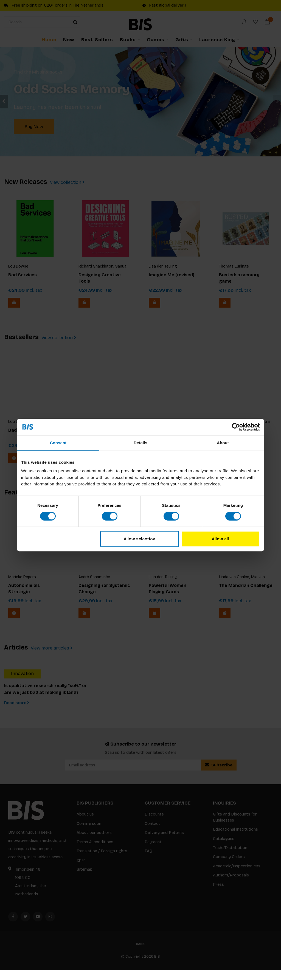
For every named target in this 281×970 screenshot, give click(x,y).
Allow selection (139, 538)
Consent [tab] (58, 442)
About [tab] (223, 442)
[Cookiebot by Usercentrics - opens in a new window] (236, 427)
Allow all (220, 538)
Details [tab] (140, 442)
